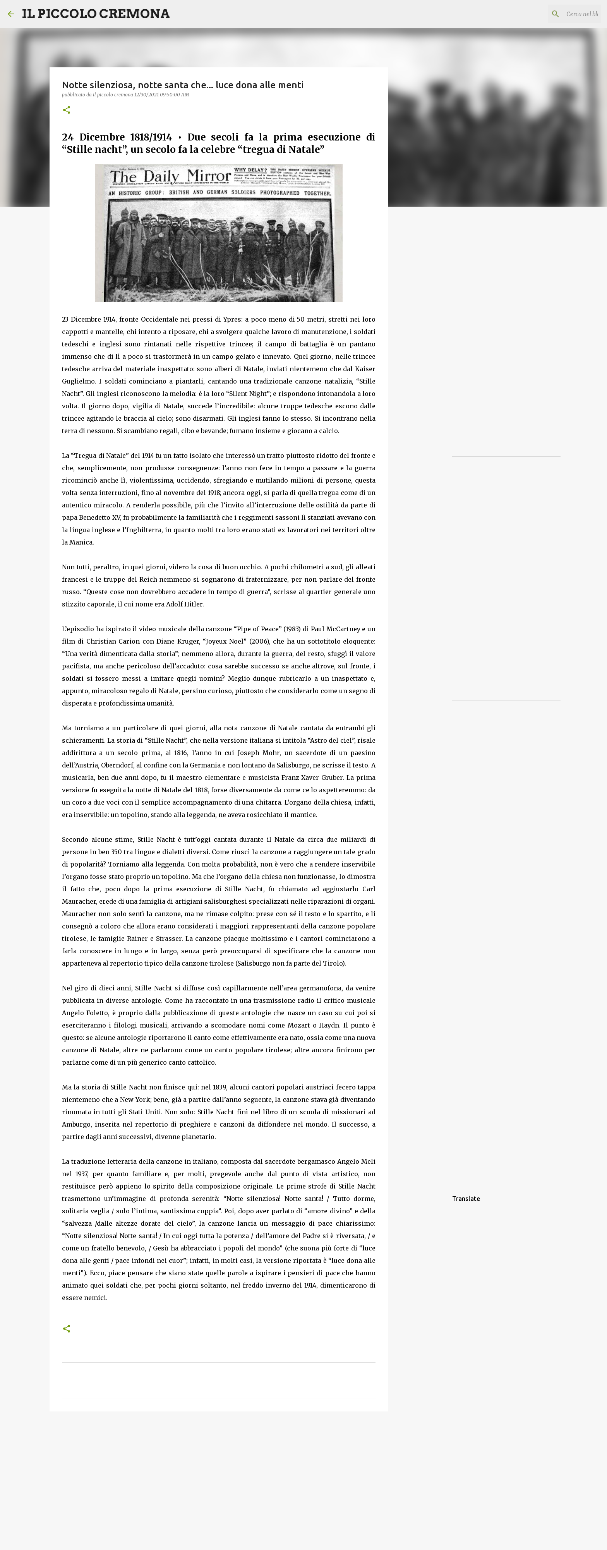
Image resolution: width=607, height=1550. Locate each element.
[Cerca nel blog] (560, 14)
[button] (66, 110)
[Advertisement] (218, 1477)
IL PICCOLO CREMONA (96, 13)
